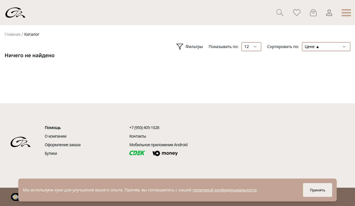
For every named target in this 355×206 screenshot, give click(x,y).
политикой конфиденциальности (224, 190)
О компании (56, 136)
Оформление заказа (63, 144)
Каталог (31, 34)
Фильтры (189, 46)
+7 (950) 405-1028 (144, 127)
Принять (317, 190)
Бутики (51, 153)
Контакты (137, 136)
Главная (12, 34)
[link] (12, 34)
